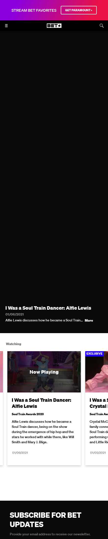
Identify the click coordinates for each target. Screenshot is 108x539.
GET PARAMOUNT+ (78, 10)
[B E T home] (54, 27)
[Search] (102, 26)
